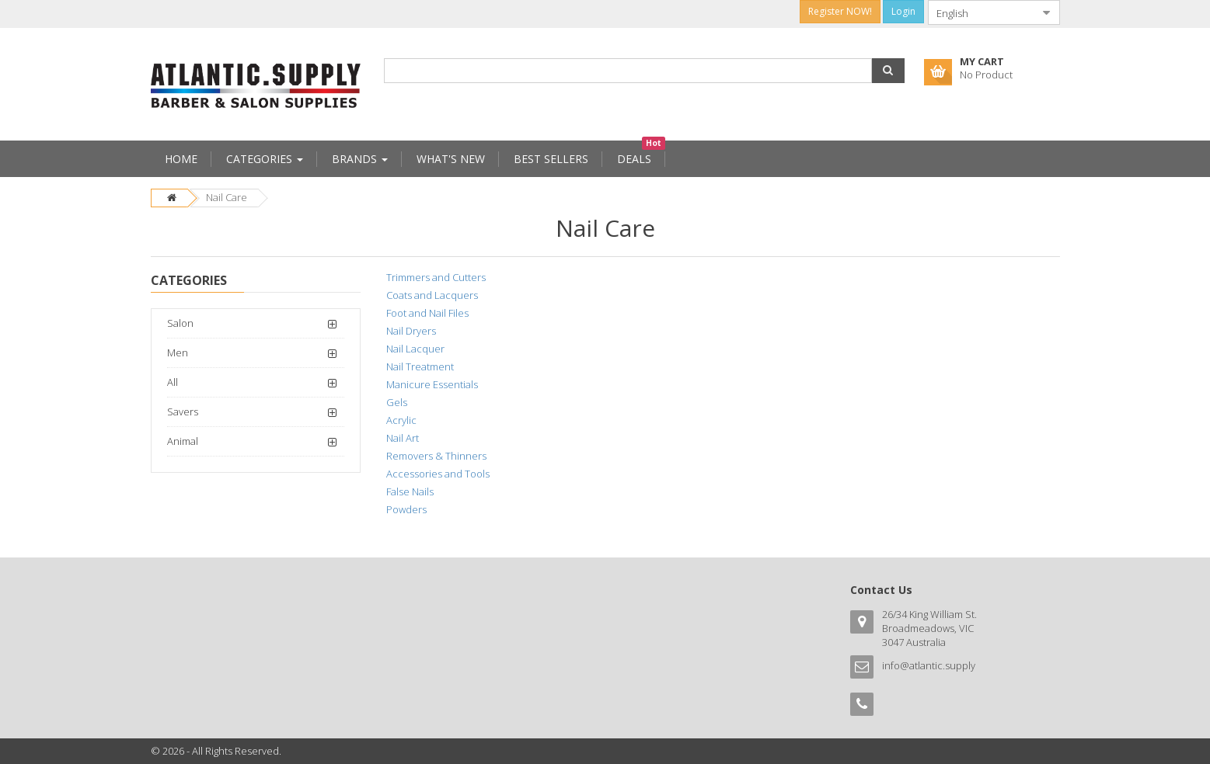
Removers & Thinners (436, 456)
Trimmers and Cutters (436, 277)
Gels (396, 402)
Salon (180, 323)
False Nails (410, 491)
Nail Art (402, 438)
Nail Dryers (411, 331)
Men (177, 352)
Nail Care (226, 197)
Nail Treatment (420, 366)
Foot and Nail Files (427, 313)
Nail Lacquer (415, 349)
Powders (406, 509)
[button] (888, 70)
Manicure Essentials (432, 384)
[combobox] (981, 12)
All (172, 382)
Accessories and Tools (438, 474)
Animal (182, 441)
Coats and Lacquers (432, 295)
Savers (182, 411)
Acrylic (401, 420)
